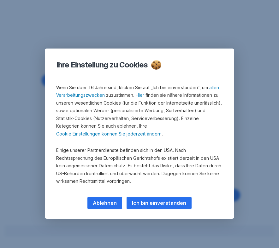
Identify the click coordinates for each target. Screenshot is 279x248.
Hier (140, 95)
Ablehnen (105, 203)
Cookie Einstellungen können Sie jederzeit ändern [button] (109, 133)
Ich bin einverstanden (159, 203)
